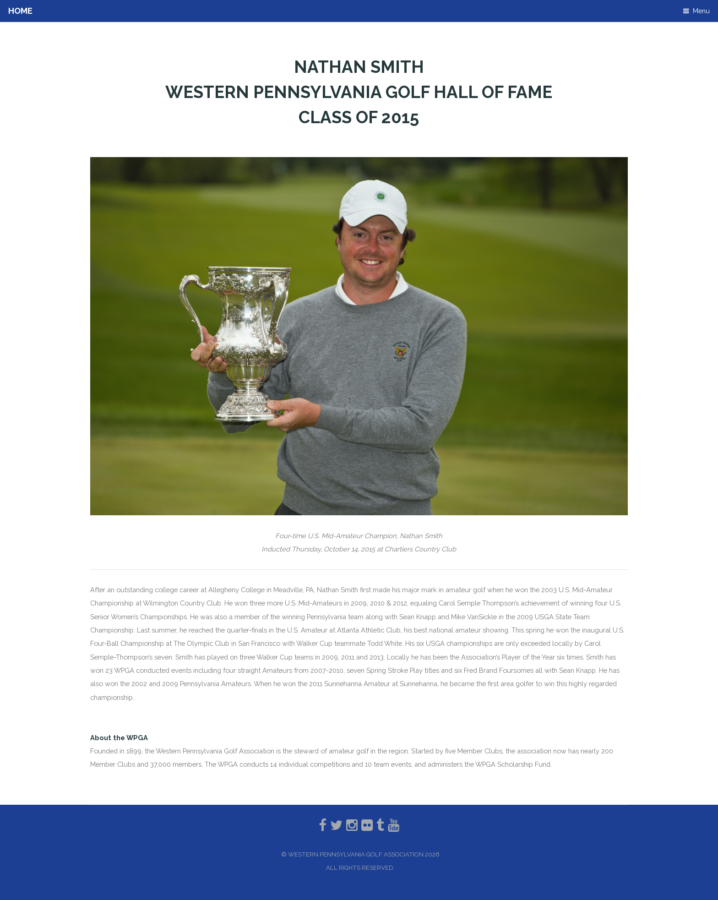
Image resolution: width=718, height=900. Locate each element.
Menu (701, 11)
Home (20, 11)
